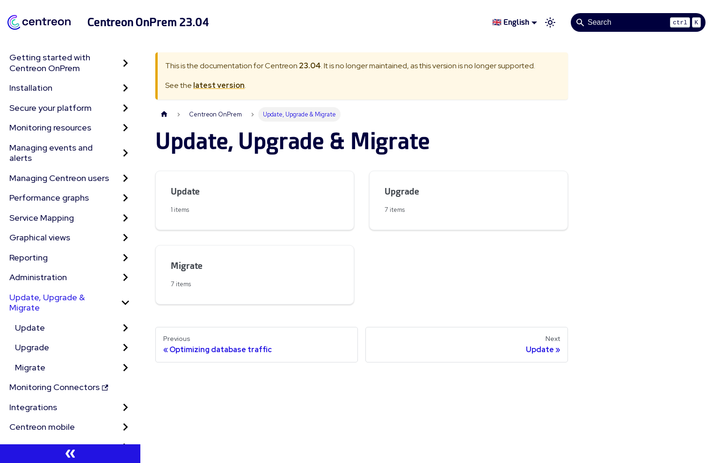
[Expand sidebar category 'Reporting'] (125, 258)
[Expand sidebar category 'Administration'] (125, 277)
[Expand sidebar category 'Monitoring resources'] (125, 128)
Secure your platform (50, 107)
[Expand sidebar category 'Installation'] (125, 88)
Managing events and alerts (51, 153)
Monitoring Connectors (58, 387)
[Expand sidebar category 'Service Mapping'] (125, 218)
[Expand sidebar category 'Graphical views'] (125, 238)
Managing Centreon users (59, 178)
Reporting (28, 257)
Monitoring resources (50, 127)
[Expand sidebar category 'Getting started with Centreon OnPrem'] (125, 63)
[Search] (638, 22)
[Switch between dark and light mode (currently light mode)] (550, 22)
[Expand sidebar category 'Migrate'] (125, 368)
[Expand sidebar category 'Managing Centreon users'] (125, 178)
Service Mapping (41, 217)
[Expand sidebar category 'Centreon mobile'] (125, 427)
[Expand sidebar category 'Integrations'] (125, 407)
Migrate (30, 367)
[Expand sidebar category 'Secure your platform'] (125, 108)
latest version (219, 85)
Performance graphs (49, 197)
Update (30, 327)
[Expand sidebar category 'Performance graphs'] (125, 198)
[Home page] (164, 114)
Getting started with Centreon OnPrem (49, 62)
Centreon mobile (42, 426)
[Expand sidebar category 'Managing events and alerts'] (125, 153)
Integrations (33, 407)
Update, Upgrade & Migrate (47, 302)
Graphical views (39, 237)
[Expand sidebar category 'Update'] (125, 328)
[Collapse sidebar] (70, 453)
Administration (38, 277)
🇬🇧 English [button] (510, 22)
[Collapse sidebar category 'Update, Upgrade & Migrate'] (125, 303)
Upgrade (32, 347)
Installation (30, 87)
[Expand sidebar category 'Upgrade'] (125, 348)
